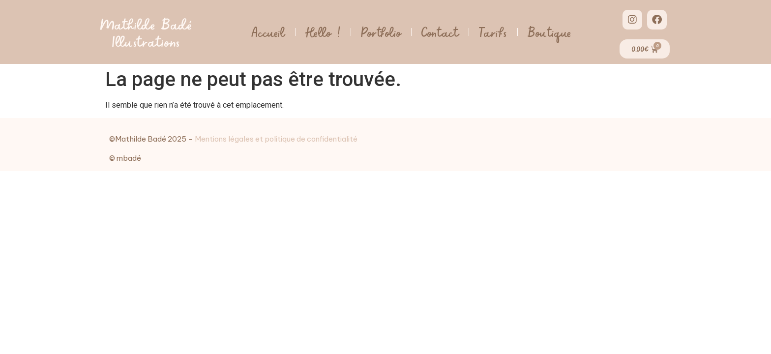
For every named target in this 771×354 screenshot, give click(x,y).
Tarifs (493, 32)
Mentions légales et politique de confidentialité (276, 139)
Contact (440, 32)
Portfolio (381, 32)
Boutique (550, 32)
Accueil (268, 32)
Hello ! (323, 32)
